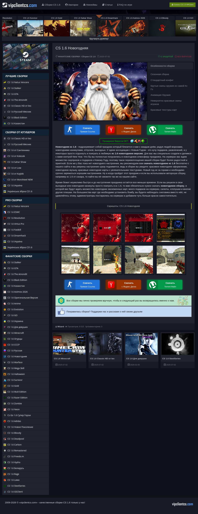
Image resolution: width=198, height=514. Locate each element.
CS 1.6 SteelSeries (171, 358)
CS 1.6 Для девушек (136, 358)
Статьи (107, 4)
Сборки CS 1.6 (51, 4)
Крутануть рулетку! (99, 38)
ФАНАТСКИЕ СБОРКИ (69, 56)
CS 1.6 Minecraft (62, 358)
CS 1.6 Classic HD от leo (102, 358)
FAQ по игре (124, 4)
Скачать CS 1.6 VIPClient (182, 5)
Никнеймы (90, 4)
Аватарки (71, 4)
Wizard (60, 326)
